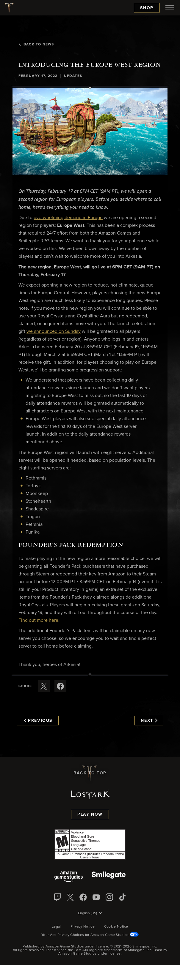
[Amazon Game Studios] (68, 877)
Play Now (90, 814)
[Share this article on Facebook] (60, 686)
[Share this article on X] (44, 686)
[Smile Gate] (109, 877)
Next (149, 721)
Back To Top (90, 773)
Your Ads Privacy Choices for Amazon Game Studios (90, 935)
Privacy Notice (83, 926)
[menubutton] (170, 7)
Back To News (36, 44)
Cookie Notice (116, 926)
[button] (90, 131)
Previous (38, 721)
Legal (56, 926)
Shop (147, 8)
